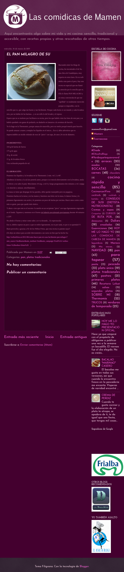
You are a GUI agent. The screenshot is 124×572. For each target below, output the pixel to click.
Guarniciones (99, 228)
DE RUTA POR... (102, 217)
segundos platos (102, 291)
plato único (106, 268)
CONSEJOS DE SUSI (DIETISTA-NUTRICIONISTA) (106, 203)
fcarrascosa (100, 139)
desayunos (97, 221)
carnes (96, 172)
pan (23, 257)
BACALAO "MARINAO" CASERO (109, 362)
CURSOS (110, 213)
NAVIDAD (99, 250)
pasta (95, 264)
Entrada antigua (73, 337)
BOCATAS (99, 169)
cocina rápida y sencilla (106, 182)
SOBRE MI (101, 294)
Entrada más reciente (21, 337)
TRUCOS (97, 302)
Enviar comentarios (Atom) (36, 345)
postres (106, 276)
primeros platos (106, 279)
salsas (105, 287)
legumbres (97, 243)
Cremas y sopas (103, 209)
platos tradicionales (38, 257)
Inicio (49, 337)
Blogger (84, 566)
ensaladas (106, 224)
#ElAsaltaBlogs (100, 154)
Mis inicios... (106, 247)
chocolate (115, 173)
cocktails (96, 195)
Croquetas (96, 214)
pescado (114, 264)
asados (96, 165)
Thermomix (99, 298)
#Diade (96, 150)
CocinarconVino (101, 191)
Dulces (115, 220)
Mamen (98, 134)
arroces (106, 161)
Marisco (115, 243)
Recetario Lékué (110, 283)
